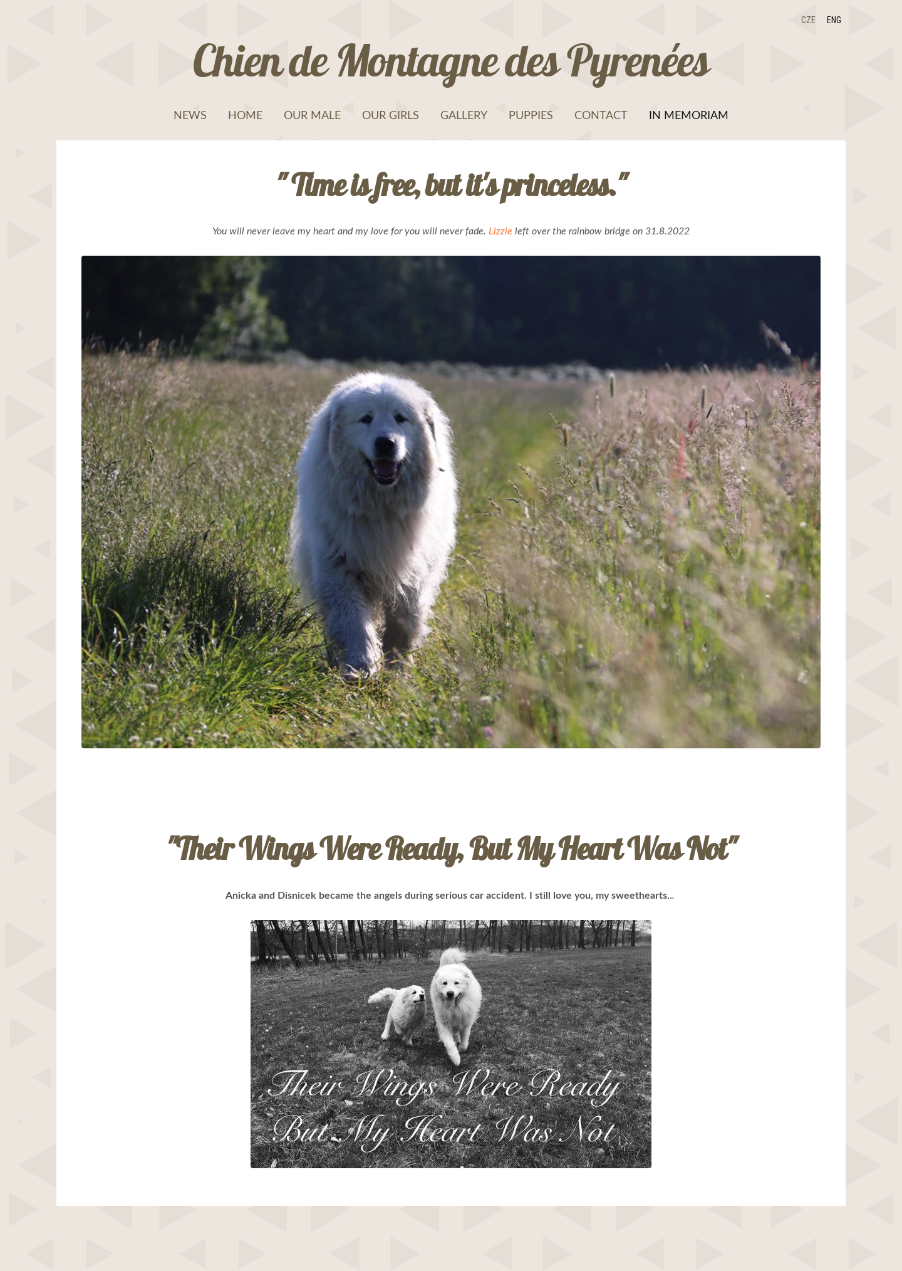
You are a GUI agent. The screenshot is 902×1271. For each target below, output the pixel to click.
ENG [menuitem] (834, 20)
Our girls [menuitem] (390, 114)
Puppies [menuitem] (531, 114)
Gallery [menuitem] (463, 114)
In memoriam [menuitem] (688, 114)
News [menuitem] (190, 114)
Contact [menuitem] (601, 114)
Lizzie (500, 231)
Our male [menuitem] (312, 114)
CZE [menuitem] (808, 20)
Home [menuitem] (245, 114)
